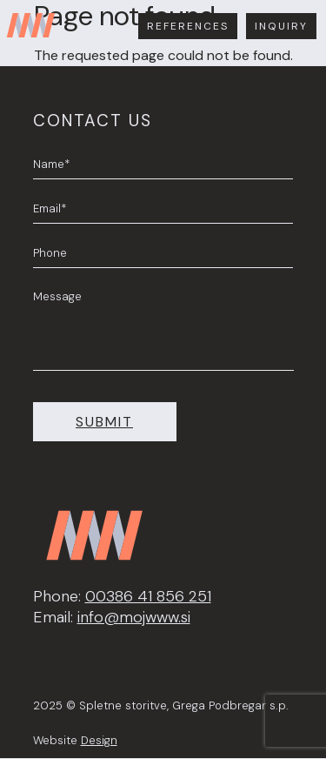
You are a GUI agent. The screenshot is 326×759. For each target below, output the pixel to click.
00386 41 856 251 (148, 596)
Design (99, 740)
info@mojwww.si (133, 617)
